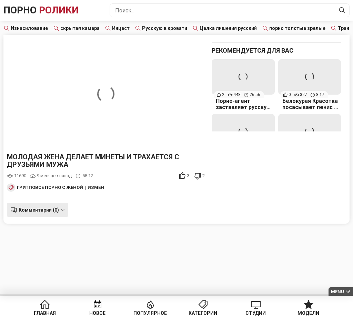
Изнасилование (29, 28)
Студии (255, 313)
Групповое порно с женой (50, 187)
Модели (308, 313)
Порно (41, 10)
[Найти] (342, 10)
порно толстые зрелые (297, 28)
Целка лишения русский (228, 28)
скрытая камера (80, 28)
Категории (203, 313)
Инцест (121, 28)
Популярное (150, 313)
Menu (337, 291)
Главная (45, 313)
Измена (97, 187)
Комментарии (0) (39, 210)
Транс (345, 28)
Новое (97, 313)
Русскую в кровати (164, 28)
